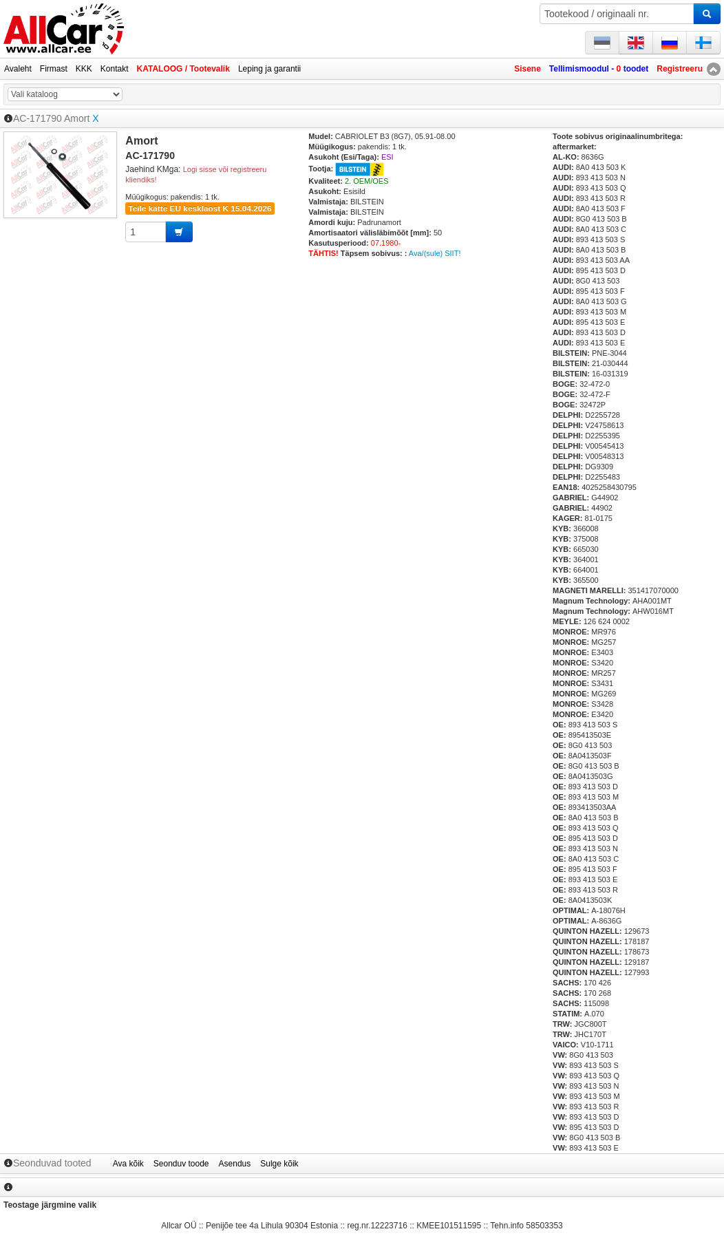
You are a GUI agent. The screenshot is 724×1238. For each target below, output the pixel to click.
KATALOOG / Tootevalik (183, 69)
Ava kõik (128, 1163)
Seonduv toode (181, 1163)
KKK (84, 69)
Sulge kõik (279, 1163)
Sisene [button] (527, 69)
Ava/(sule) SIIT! (435, 253)
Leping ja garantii (269, 69)
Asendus (235, 1163)
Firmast (53, 69)
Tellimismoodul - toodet (598, 69)
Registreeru (680, 69)
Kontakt (114, 69)
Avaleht (18, 69)
